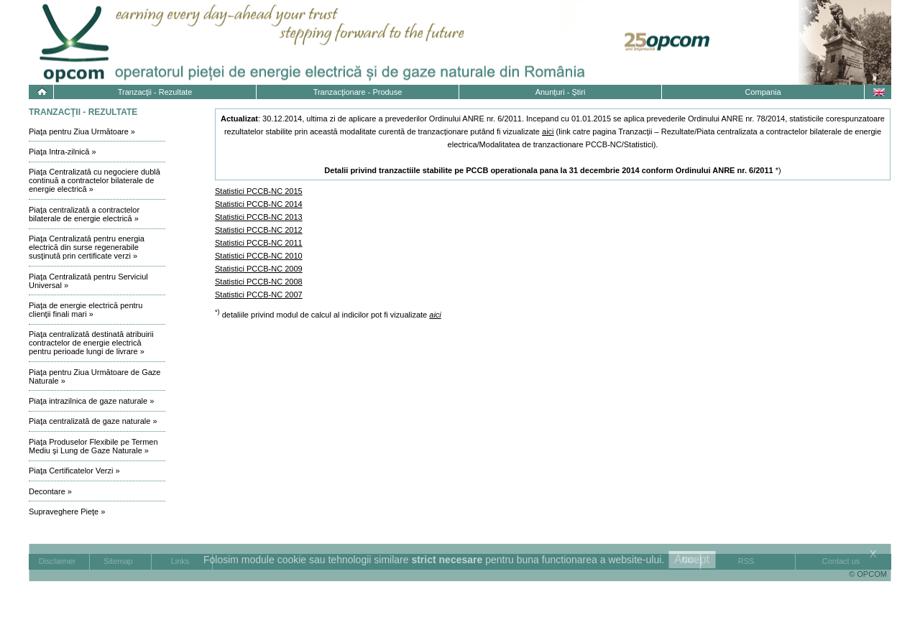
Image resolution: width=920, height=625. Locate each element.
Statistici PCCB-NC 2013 (259, 217)
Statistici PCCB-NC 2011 (259, 243)
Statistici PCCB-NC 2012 (259, 230)
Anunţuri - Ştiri (560, 92)
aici (548, 131)
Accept (691, 559)
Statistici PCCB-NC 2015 (259, 191)
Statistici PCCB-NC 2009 (259, 268)
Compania (763, 92)
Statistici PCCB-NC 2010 (259, 255)
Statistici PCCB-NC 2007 (259, 294)
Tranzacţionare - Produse (357, 92)
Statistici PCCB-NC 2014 (259, 204)
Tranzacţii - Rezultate (155, 92)
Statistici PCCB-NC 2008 (259, 281)
